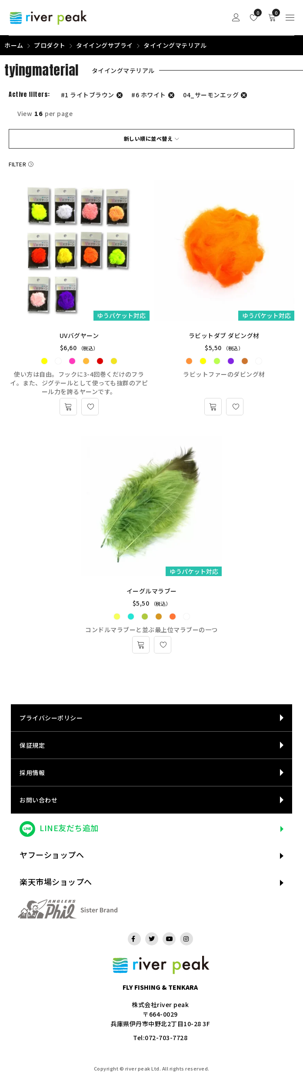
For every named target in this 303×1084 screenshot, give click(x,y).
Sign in (236, 18)
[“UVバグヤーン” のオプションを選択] (68, 406)
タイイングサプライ (104, 45)
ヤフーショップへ (52, 854)
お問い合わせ (38, 800)
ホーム (13, 45)
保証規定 (32, 745)
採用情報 (32, 772)
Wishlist (256, 13)
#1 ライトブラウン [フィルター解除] (87, 94)
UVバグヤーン (79, 335)
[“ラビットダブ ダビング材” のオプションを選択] (213, 406)
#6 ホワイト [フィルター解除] (148, 94)
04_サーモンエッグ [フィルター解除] (211, 94)
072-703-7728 (166, 1037)
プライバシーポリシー (51, 717)
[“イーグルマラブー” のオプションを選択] (141, 644)
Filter (17, 164)
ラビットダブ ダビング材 (224, 335)
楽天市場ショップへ (56, 881)
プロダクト (50, 45)
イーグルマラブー (152, 591)
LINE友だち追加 (69, 827)
